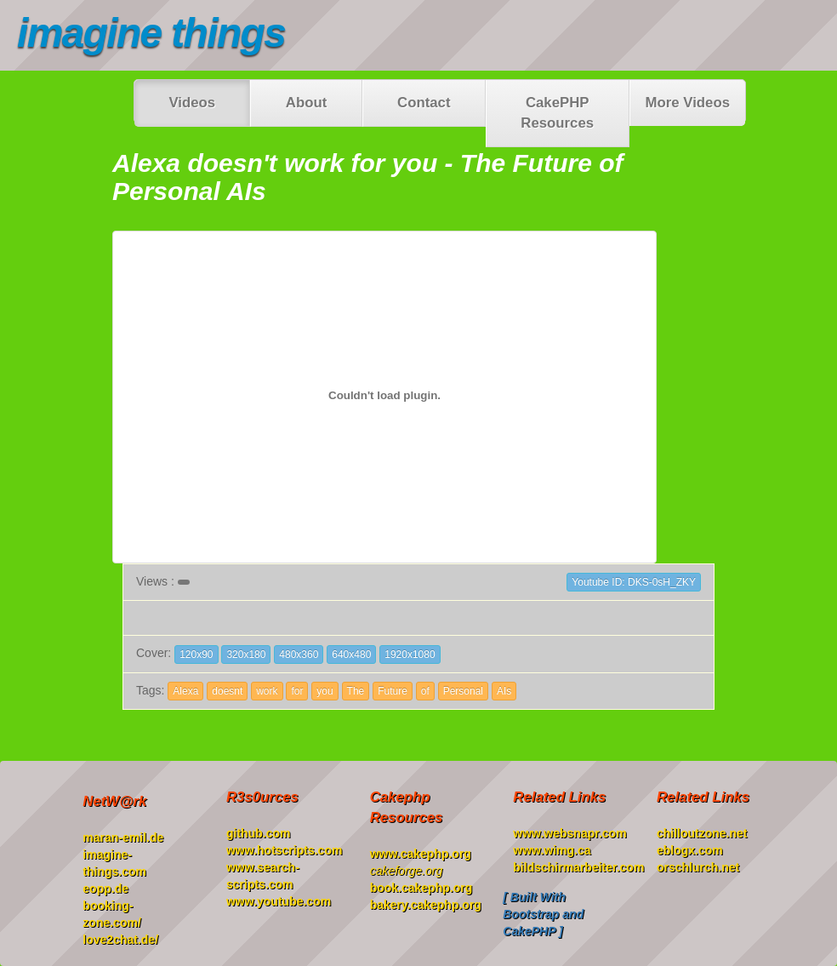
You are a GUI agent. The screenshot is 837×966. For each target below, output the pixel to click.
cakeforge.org (406, 870)
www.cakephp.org (420, 853)
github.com (258, 833)
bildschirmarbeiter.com (578, 867)
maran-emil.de (123, 837)
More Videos (688, 102)
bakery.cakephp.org (425, 905)
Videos (191, 102)
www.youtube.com (278, 901)
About (306, 102)
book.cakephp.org (421, 888)
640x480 (351, 654)
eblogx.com (690, 850)
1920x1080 (409, 654)
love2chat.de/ (120, 939)
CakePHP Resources (557, 112)
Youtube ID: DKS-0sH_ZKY (634, 582)
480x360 (298, 654)
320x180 (245, 654)
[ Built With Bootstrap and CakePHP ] (543, 914)
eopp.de (105, 888)
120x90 (196, 654)
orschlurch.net (698, 867)
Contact (423, 102)
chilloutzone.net (702, 833)
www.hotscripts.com (284, 850)
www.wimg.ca (551, 850)
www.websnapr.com (569, 833)
